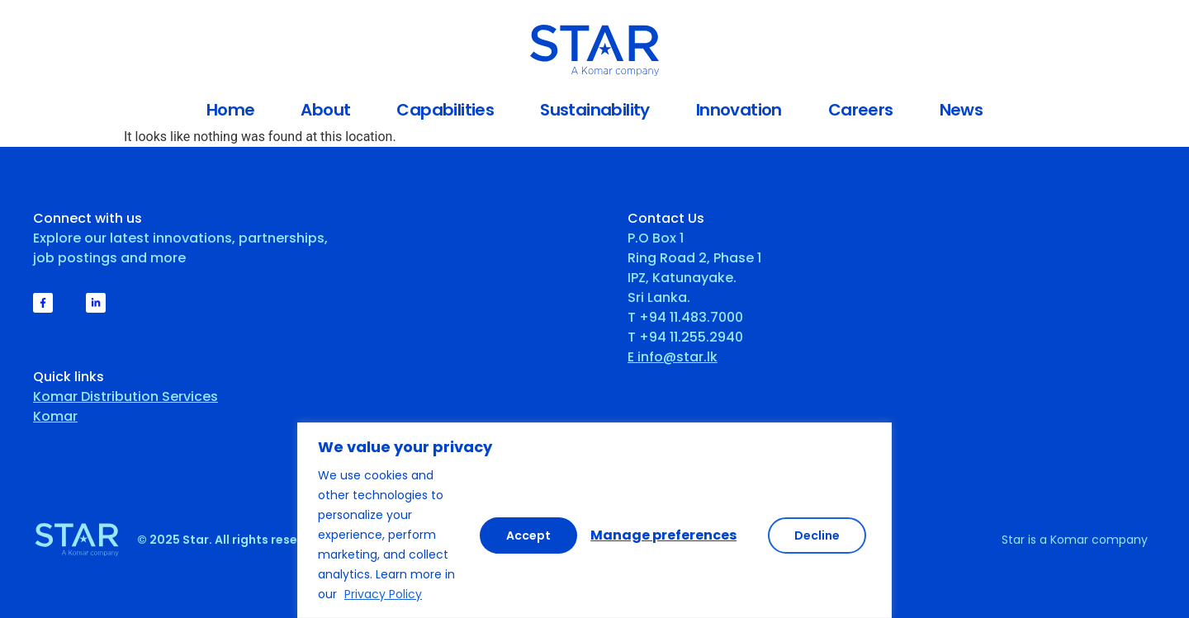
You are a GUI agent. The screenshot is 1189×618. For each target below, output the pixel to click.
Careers (860, 109)
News (961, 109)
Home (230, 109)
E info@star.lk (673, 356)
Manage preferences (564, 534)
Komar (55, 416)
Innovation (739, 109)
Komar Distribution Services (125, 396)
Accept (822, 534)
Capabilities (445, 109)
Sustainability (595, 109)
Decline (718, 534)
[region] (594, 520)
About (325, 109)
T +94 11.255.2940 (685, 337)
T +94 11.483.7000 (685, 317)
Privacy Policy (383, 594)
